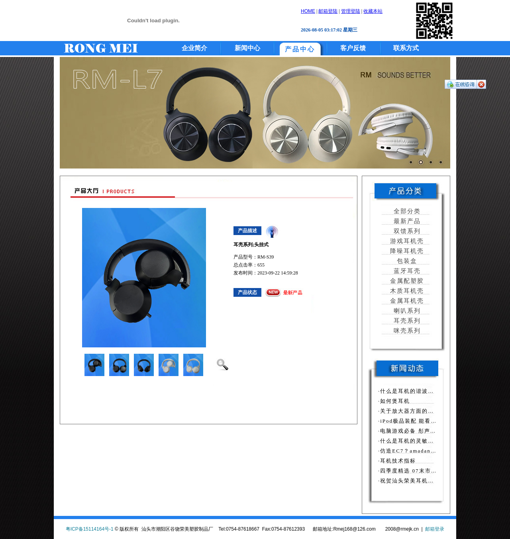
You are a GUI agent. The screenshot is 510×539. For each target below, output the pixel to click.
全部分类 (406, 211)
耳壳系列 (406, 321)
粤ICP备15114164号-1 (90, 529)
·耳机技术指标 (397, 461)
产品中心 (300, 49)
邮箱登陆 (327, 11)
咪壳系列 (406, 330)
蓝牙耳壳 (406, 271)
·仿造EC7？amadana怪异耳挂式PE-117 (431, 451)
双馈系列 (406, 231)
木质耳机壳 (406, 291)
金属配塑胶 (406, 281)
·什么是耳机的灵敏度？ (409, 441)
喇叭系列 (406, 311)
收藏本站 (372, 11)
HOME (308, 11)
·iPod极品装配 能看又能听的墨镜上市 (428, 421)
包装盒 (406, 261)
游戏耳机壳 (406, 241)
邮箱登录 (434, 529)
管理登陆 (350, 11)
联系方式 (406, 48)
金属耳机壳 (406, 301)
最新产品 (406, 221)
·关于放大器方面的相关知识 (415, 411)
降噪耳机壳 (406, 251)
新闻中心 (247, 48)
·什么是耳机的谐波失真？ (412, 391)
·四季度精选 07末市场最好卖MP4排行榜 (431, 471)
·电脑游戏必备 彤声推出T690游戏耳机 (429, 431)
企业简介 (194, 48)
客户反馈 (353, 48)
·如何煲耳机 (394, 401)
